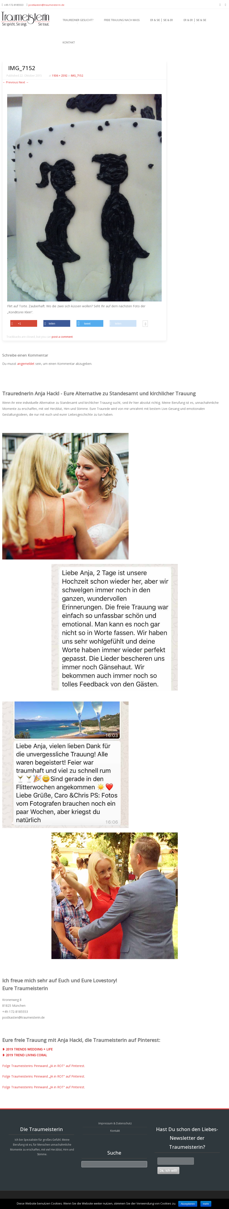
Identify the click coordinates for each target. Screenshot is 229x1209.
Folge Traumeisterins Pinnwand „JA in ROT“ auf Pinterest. (43, 1066)
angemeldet (25, 363)
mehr (206, 1203)
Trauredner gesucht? (78, 20)
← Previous (10, 82)
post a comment (62, 337)
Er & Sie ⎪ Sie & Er (161, 20)
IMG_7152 (77, 75)
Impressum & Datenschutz (115, 1123)
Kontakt (69, 42)
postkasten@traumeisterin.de (46, 4)
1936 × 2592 (59, 75)
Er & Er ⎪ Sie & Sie (195, 20)
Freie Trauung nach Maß (122, 20)
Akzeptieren (188, 1203)
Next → (24, 82)
